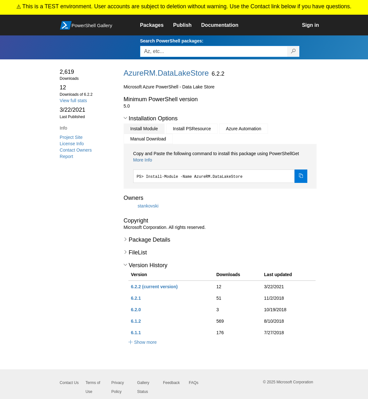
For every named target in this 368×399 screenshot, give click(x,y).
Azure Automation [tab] (243, 128)
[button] (125, 118)
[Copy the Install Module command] (301, 176)
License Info (72, 143)
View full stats (73, 100)
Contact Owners (76, 150)
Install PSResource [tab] (192, 128)
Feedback (171, 382)
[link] (156, 25)
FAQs (193, 382)
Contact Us (69, 382)
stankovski (148, 205)
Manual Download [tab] (148, 138)
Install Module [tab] (144, 128)
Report (66, 156)
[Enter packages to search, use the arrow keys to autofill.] (214, 51)
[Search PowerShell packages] (293, 51)
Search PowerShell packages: (171, 40)
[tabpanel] (220, 166)
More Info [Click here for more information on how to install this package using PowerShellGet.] (142, 159)
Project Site (71, 137)
